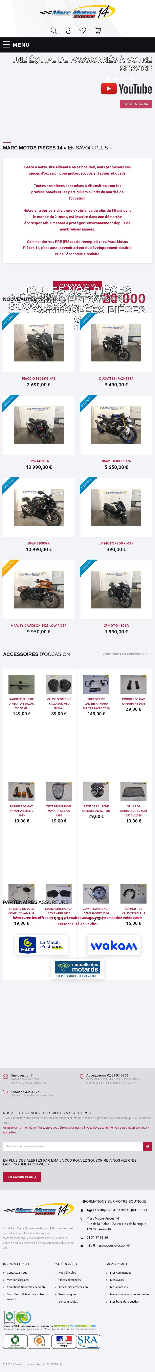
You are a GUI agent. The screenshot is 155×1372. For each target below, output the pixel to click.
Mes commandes (120, 1272)
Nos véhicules (67, 1272)
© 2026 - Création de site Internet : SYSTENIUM (32, 1364)
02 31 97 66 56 (97, 1237)
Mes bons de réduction (124, 1301)
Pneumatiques (67, 1294)
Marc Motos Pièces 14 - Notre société (25, 1297)
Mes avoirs (117, 1279)
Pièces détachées (70, 1279)
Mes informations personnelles (129, 1294)
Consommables (68, 1301)
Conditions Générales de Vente (26, 1287)
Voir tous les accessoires (126, 654)
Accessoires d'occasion (73, 1287)
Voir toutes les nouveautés (124, 299)
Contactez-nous (17, 1272)
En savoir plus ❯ (22, 1176)
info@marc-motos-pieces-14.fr (29, 1082)
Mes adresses (119, 1287)
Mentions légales (18, 1279)
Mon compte (118, 1264)
